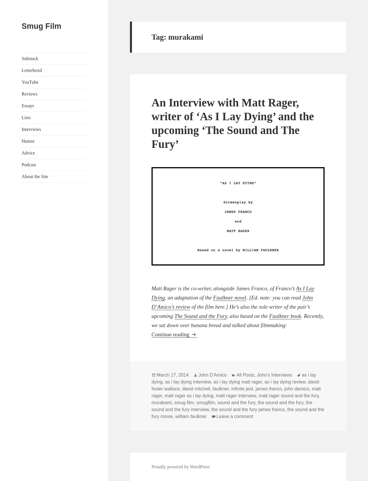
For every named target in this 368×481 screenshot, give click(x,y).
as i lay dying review (284, 381)
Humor (28, 141)
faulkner (221, 388)
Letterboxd (32, 70)
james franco (269, 388)
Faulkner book (285, 316)
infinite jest (242, 388)
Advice (28, 152)
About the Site (35, 176)
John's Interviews (274, 375)
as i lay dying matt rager (237, 381)
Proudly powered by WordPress (181, 466)
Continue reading (175, 334)
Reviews (29, 93)
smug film (184, 402)
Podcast (29, 164)
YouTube (30, 82)
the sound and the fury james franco (248, 409)
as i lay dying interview (188, 381)
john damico (296, 388)
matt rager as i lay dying (188, 395)
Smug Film (41, 26)
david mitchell (196, 388)
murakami (162, 402)
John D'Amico (212, 375)
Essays (28, 105)
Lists (26, 117)
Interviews (31, 129)
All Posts (245, 375)
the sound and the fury (280, 402)
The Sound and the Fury (201, 316)
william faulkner (191, 416)
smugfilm (206, 402)
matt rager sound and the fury (289, 395)
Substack (30, 58)
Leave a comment (234, 416)
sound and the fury (236, 402)
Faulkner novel (229, 298)
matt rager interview (236, 395)
